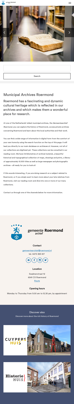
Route (37, 281)
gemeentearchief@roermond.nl (37, 251)
